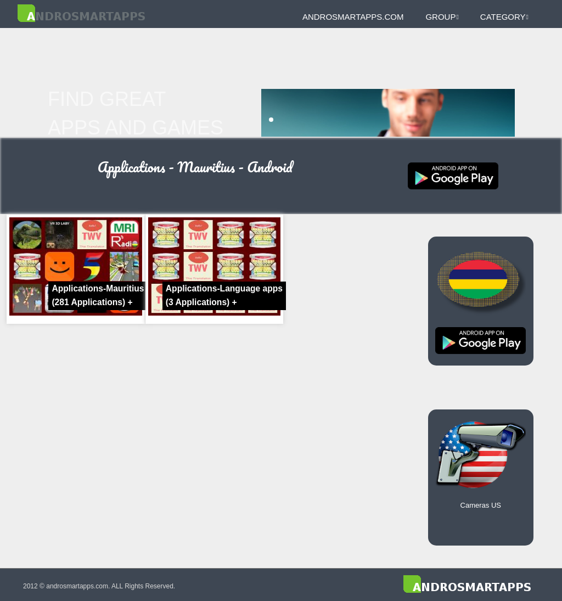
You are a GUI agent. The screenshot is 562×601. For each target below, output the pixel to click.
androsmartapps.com (352, 16)
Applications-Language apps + (224, 295)
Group (441, 16)
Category (504, 16)
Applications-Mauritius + (98, 295)
